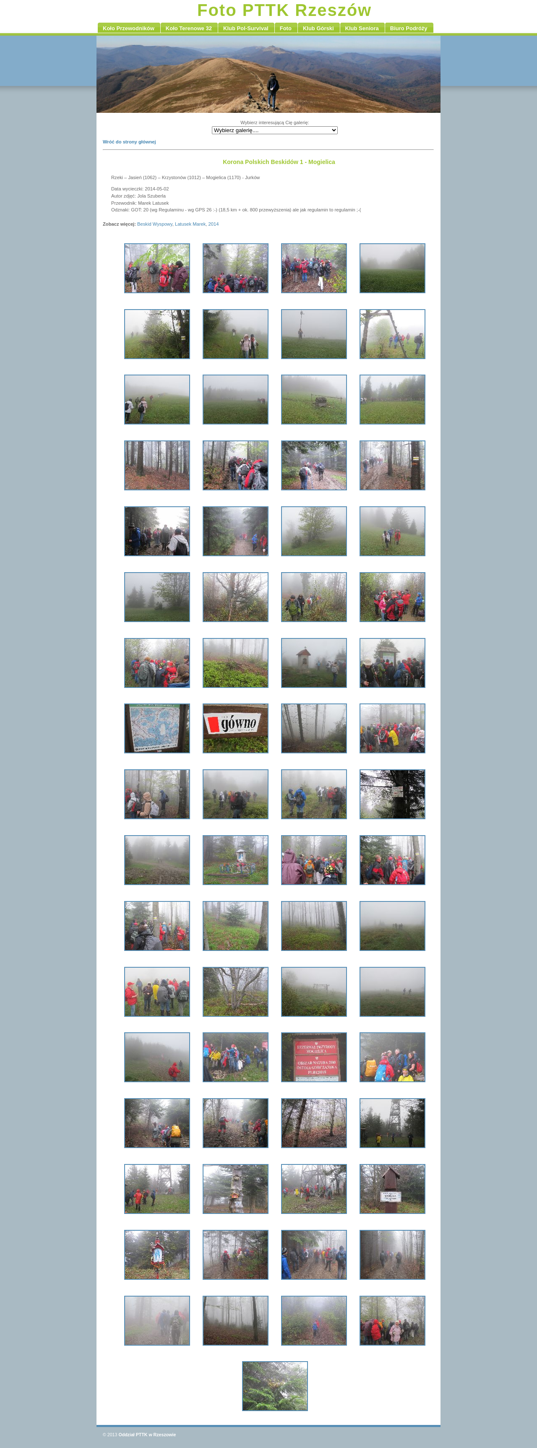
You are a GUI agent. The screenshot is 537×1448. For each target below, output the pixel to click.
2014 (214, 224)
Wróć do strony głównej (129, 141)
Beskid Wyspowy (154, 224)
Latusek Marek (190, 224)
